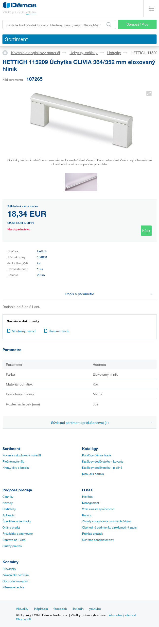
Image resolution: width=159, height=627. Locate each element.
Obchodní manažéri (15, 581)
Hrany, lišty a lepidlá (15, 467)
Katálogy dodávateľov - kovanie (102, 461)
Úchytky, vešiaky (84, 52)
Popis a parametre (109, 294)
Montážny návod (21, 331)
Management (90, 503)
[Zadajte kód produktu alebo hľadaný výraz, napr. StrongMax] (59, 24)
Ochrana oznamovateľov (98, 540)
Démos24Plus (137, 24)
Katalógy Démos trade (96, 455)
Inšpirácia (41, 609)
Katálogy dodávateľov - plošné (102, 467)
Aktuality (22, 609)
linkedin (78, 609)
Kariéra (86, 515)
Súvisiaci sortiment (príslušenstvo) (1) (102, 422)
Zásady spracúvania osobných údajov (106, 521)
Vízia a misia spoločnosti (98, 509)
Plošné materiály (13, 461)
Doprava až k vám (13, 540)
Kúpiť (146, 230)
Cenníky (7, 496)
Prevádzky (9, 569)
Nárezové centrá (13, 587)
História (87, 496)
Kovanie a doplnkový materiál (35, 52)
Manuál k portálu (93, 474)
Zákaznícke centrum (15, 575)
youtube (95, 609)
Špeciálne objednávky (16, 521)
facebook (60, 609)
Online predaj (11, 527)
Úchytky (114, 52)
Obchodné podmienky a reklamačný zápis (109, 527)
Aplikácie (8, 515)
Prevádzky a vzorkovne (17, 533)
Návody (7, 503)
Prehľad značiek (92, 533)
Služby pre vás (12, 546)
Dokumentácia (56, 331)
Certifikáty (9, 509)
